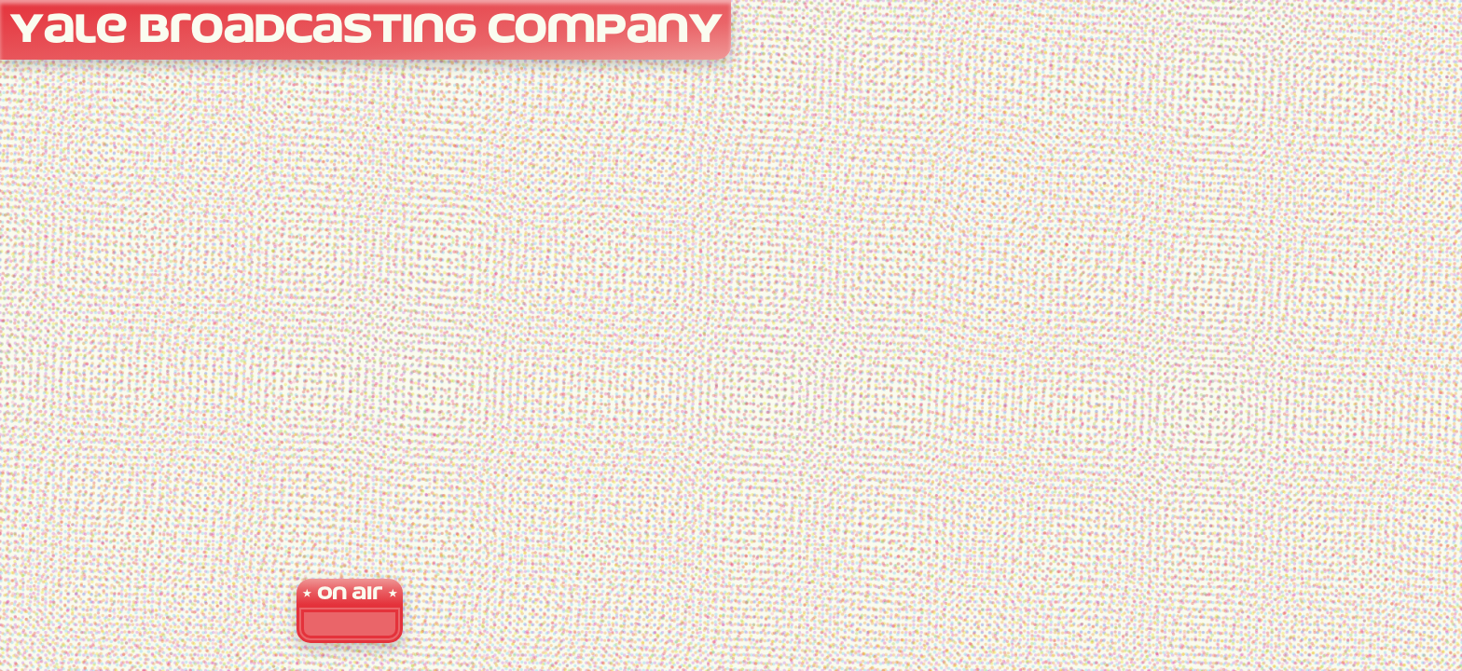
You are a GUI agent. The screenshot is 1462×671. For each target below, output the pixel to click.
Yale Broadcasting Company (365, 30)
